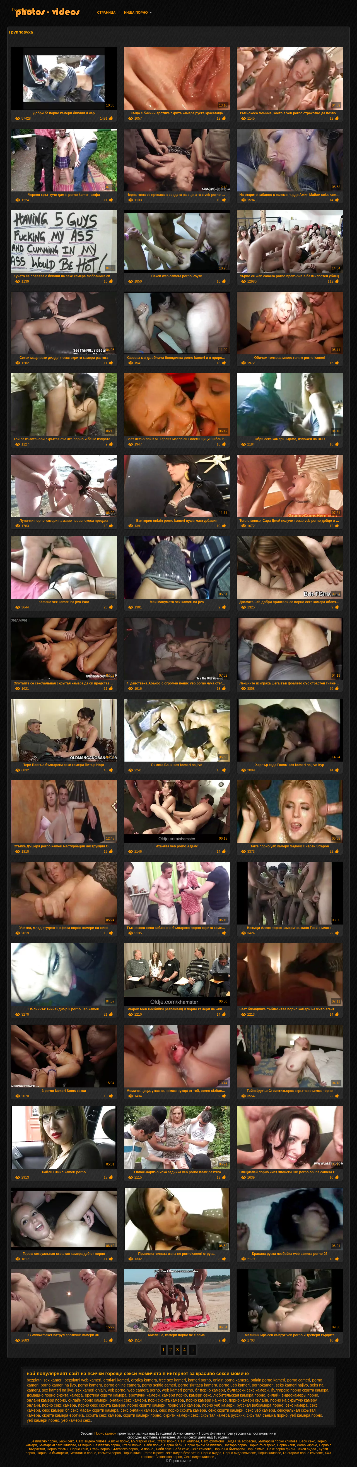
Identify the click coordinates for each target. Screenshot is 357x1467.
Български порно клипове (278, 1441)
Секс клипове (188, 1441)
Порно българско (262, 1445)
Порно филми (57, 1449)
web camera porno (143, 1390)
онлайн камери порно (46, 1400)
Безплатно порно (43, 1441)
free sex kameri (172, 1380)
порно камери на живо (206, 1400)
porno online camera (122, 1385)
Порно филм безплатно (203, 1445)
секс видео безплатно (182, 1453)
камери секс (200, 1395)
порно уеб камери (218, 1405)
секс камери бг (55, 1410)
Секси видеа (306, 1449)
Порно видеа (211, 1453)
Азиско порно (118, 1441)
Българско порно (125, 1449)
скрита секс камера (103, 1415)
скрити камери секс (181, 1415)
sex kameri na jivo (57, 1390)
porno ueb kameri (234, 1385)
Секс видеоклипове (91, 1441)
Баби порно (153, 1445)
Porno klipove (307, 1445)
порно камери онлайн (248, 1400)
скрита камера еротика (63, 1415)
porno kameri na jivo (58, 1385)
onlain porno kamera (231, 1380)
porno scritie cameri (159, 1385)
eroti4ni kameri (116, 1380)
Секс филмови (213, 1441)
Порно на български (229, 1449)
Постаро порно (235, 1445)
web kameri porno (177, 1390)
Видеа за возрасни (241, 1441)
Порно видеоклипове (239, 1453)
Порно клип (286, 1445)
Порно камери (23, 9)
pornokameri (263, 1385)
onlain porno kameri (268, 1380)
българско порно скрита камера (299, 1390)
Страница (106, 13)
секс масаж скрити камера (94, 1410)
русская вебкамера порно (260, 1405)
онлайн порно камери (88, 1400)
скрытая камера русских (223, 1415)
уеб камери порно (43, 1420)
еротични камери (144, 1395)
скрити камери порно (142, 1415)
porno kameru (90, 1385)
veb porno (116, 1390)
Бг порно (84, 1445)
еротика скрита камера (105, 1395)
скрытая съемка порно (267, 1415)
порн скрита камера (166, 1400)
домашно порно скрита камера (55, 1395)
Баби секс (66, 1441)
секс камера (296, 1405)
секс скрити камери (225, 1410)
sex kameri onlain (90, 1390)
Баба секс (181, 1449)
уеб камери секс (76, 1420)
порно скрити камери (146, 1405)
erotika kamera (144, 1380)
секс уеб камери (260, 1410)
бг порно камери (210, 1390)
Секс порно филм (281, 1449)
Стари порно (167, 1441)
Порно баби (173, 1445)
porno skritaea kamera (197, 1385)
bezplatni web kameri (82, 1380)
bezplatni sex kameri (44, 1380)
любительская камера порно (239, 1395)
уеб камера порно (306, 1415)
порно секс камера (59, 1405)
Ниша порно (136, 13)
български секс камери (248, 1390)
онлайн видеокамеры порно (292, 1395)
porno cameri (298, 1380)
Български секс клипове (57, 1445)
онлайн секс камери (128, 1400)
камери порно (174, 1395)
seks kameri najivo (292, 1385)
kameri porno (199, 1380)
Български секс (143, 1441)
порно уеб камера (184, 1405)
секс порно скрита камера (182, 1410)
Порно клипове (269, 1453)
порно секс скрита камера (101, 1405)
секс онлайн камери (139, 1410)
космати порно (109, 1453)
